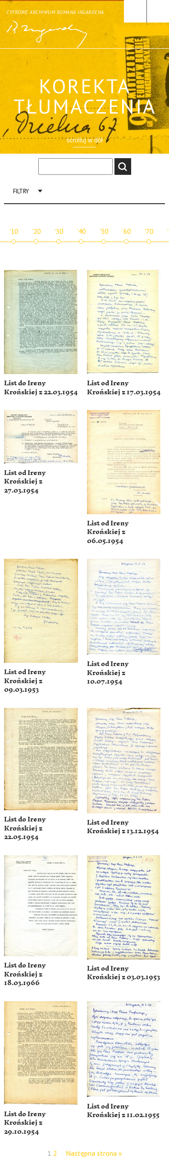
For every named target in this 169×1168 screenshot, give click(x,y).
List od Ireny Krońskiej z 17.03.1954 (123, 387)
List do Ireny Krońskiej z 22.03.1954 (41, 387)
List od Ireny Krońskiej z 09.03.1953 (25, 681)
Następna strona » (94, 1153)
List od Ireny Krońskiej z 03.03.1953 (123, 973)
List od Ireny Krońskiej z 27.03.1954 (25, 481)
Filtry (21, 191)
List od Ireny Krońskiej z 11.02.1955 (123, 1111)
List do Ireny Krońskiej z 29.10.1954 (25, 1123)
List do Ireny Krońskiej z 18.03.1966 (25, 974)
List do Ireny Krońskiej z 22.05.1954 (25, 828)
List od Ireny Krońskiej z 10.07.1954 (107, 672)
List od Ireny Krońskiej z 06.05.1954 (107, 532)
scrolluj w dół (84, 140)
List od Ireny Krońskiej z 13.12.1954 (123, 827)
